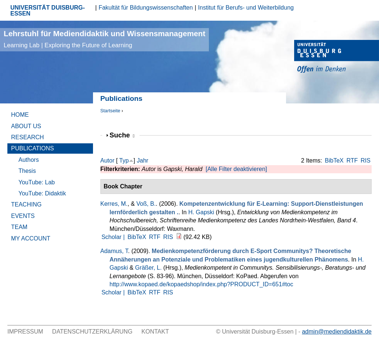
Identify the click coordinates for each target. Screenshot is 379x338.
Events (23, 216)
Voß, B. (146, 204)
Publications (32, 148)
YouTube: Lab (36, 182)
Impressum (25, 331)
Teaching (26, 204)
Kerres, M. (114, 204)
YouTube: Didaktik (42, 193)
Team (19, 227)
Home (20, 115)
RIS (366, 160)
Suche (122, 135)
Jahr (142, 160)
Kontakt (155, 331)
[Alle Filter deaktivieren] (236, 169)
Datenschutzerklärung (92, 331)
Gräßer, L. (148, 267)
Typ (124, 160)
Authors (28, 160)
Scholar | (113, 237)
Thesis (27, 171)
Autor (107, 160)
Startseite (110, 110)
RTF (352, 160)
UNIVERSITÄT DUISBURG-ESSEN (47, 10)
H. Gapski (201, 212)
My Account (30, 238)
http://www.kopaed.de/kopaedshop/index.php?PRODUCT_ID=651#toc (201, 284)
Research (27, 137)
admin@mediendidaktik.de (337, 331)
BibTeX (334, 160)
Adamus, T (114, 251)
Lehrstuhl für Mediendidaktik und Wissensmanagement (104, 39)
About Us (26, 126)
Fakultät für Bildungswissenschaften (146, 7)
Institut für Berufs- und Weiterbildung (246, 7)
